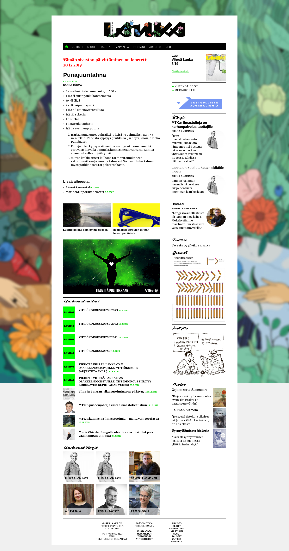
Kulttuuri (177, 531)
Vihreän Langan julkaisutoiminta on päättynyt (112, 391)
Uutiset (176, 539)
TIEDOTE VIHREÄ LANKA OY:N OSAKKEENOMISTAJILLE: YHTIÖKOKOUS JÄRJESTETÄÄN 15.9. (108, 368)
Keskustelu (176, 528)
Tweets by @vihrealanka (191, 245)
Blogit (177, 526)
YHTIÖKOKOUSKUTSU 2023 (98, 310)
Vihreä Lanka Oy (112, 523)
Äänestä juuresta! (78, 187)
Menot (177, 534)
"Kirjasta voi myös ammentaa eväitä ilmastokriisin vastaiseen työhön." (191, 400)
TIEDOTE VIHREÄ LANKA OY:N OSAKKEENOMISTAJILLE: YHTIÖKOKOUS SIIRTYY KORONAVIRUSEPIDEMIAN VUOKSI (115, 381)
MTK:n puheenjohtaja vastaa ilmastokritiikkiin (113, 405)
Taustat (176, 536)
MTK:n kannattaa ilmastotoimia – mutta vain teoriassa (119, 418)
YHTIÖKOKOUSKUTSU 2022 (98, 323)
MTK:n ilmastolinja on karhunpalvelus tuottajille (192, 125)
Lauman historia (185, 410)
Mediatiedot (144, 534)
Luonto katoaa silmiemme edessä (85, 229)
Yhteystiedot (144, 539)
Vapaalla (176, 541)
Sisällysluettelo (180, 71)
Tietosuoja (144, 536)
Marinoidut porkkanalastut (85, 192)
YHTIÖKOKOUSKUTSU (95, 351)
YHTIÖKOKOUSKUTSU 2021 (98, 337)
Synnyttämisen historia (190, 430)
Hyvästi (178, 204)
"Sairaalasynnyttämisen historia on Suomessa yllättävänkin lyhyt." (188, 441)
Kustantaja (144, 531)
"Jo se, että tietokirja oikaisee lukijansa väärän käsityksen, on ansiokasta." (190, 420)
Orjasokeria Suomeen (189, 390)
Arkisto (176, 523)
